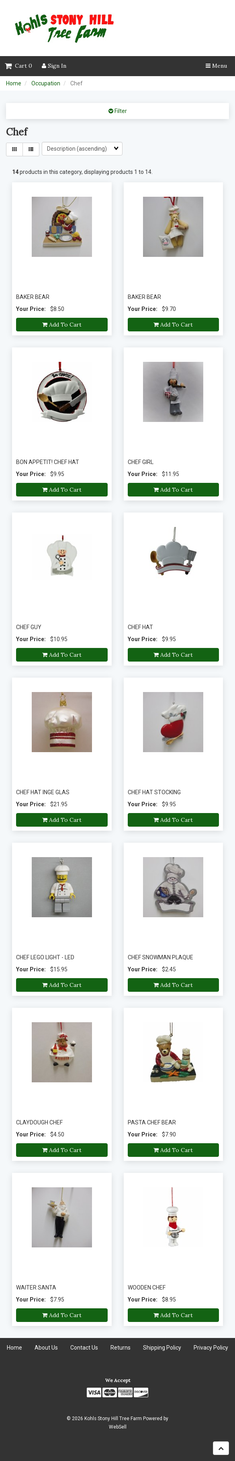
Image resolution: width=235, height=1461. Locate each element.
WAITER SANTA (36, 1287)
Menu (216, 65)
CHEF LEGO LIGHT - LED (45, 957)
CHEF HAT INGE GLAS (42, 792)
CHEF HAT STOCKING (154, 792)
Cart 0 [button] (18, 65)
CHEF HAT (140, 627)
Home (13, 83)
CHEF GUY (28, 627)
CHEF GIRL (140, 462)
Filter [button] (120, 111)
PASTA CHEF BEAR (152, 1122)
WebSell (118, 1427)
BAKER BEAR (32, 297)
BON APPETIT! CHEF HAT (47, 462)
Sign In (54, 65)
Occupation (45, 83)
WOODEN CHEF (147, 1287)
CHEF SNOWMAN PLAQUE (160, 957)
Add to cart (62, 324)
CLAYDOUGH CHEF (39, 1122)
